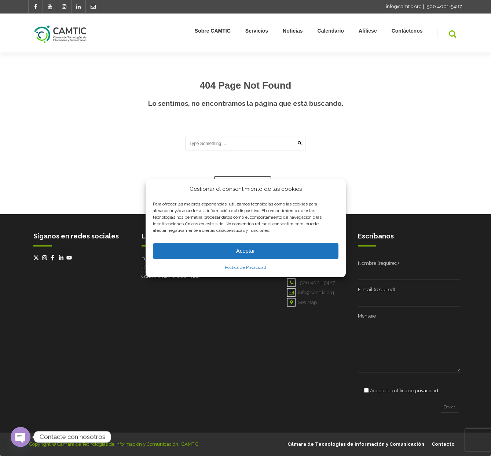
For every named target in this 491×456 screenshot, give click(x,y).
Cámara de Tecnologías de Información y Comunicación (355, 444)
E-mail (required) (376, 289)
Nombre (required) (378, 263)
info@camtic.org (404, 6)
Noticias (293, 32)
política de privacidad (415, 390)
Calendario (331, 32)
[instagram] (45, 257)
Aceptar (245, 251)
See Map (302, 302)
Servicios (256, 32)
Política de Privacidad (245, 267)
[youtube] (70, 257)
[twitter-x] (37, 257)
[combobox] (245, 144)
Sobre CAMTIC (213, 32)
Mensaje (367, 316)
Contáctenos (407, 32)
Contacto (443, 444)
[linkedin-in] (62, 257)
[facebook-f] (53, 257)
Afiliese (368, 32)
